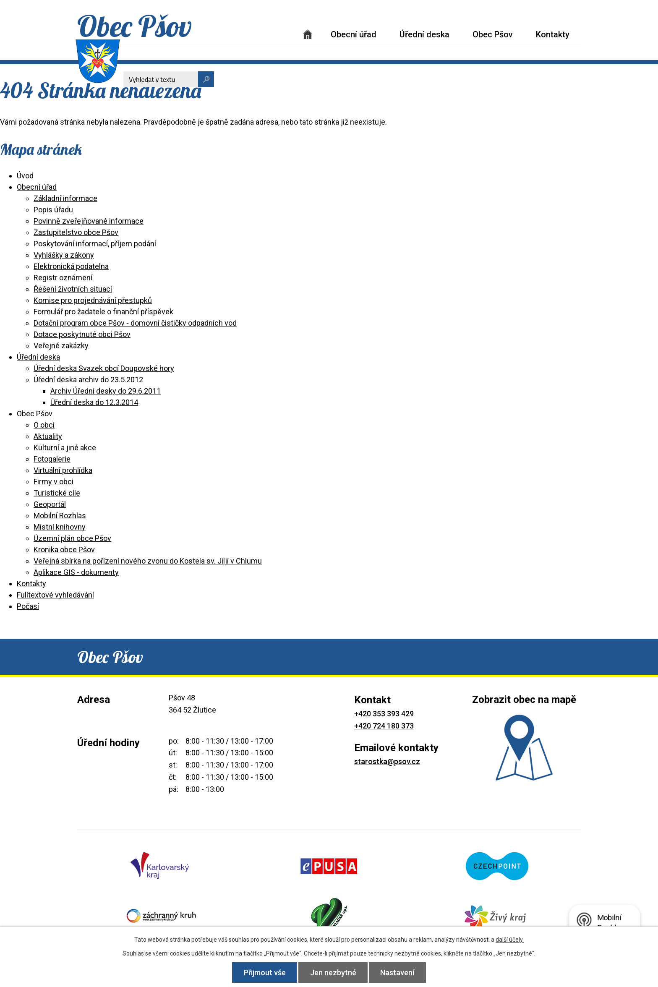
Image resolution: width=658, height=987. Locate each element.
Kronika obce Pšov (64, 549)
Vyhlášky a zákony (64, 255)
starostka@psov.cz (387, 761)
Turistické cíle (57, 492)
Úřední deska (424, 34)
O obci (44, 424)
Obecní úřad (353, 34)
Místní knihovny (60, 526)
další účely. (510, 939)
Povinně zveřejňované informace (89, 221)
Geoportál (50, 504)
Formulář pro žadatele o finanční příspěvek (103, 311)
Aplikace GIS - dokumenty (76, 572)
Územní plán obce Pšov (72, 538)
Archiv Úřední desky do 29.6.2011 (105, 390)
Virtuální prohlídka (63, 470)
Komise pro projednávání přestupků (93, 300)
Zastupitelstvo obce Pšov (76, 232)
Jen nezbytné (333, 972)
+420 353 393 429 (384, 713)
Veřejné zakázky (61, 345)
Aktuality (48, 436)
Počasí (28, 606)
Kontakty (552, 34)
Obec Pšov (493, 34)
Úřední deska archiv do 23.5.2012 (88, 379)
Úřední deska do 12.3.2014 (94, 402)
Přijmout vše (264, 972)
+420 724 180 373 (384, 725)
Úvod (307, 34)
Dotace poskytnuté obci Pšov (82, 334)
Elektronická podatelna (71, 266)
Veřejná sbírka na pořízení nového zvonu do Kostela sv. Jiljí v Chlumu (148, 560)
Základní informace (65, 198)
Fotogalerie (52, 458)
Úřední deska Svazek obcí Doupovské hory (104, 368)
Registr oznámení (63, 277)
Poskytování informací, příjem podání (95, 243)
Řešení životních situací (73, 289)
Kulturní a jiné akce (65, 447)
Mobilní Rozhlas (60, 515)
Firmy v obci (53, 481)
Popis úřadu (53, 209)
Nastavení (399, 972)
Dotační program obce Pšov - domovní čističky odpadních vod (135, 323)
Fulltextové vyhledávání (55, 594)
